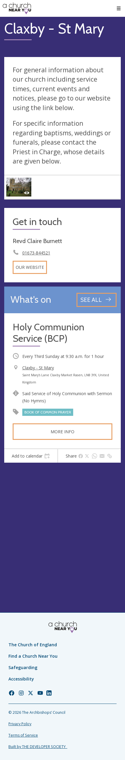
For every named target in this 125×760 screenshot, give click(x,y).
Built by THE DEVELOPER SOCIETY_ (37, 746)
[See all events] (97, 300)
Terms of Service (23, 735)
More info (62, 431)
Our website (30, 267)
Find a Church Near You (33, 656)
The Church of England (32, 644)
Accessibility (21, 679)
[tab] (30, 456)
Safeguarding (22, 667)
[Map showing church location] (62, 525)
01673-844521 (36, 253)
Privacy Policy (19, 723)
